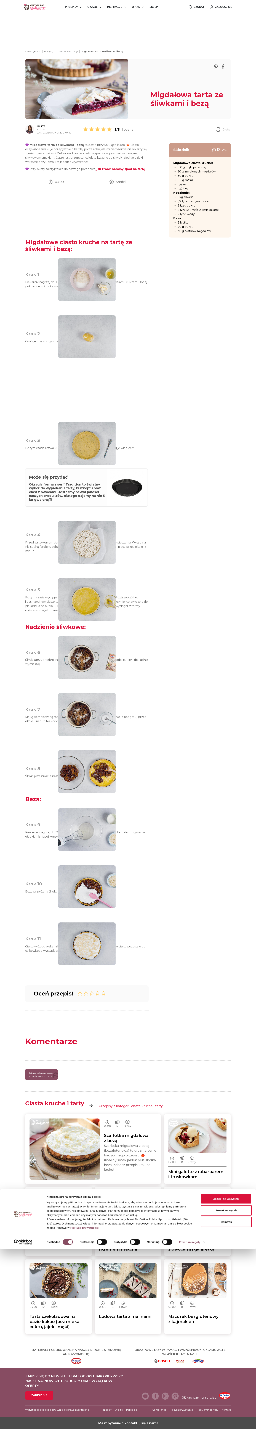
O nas (136, 7)
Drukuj (223, 129)
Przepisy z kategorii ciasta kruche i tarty (126, 1108)
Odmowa (226, 1403)
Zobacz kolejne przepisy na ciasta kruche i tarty (43, 1076)
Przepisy (71, 7)
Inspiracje (114, 7)
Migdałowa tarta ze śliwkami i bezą (102, 51)
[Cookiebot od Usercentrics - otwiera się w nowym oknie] (23, 1424)
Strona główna (33, 51)
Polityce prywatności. (85, 1409)
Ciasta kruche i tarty (67, 51)
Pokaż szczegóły (189, 1424)
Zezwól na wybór (226, 1392)
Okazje (92, 7)
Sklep (154, 7)
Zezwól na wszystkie (226, 1380)
